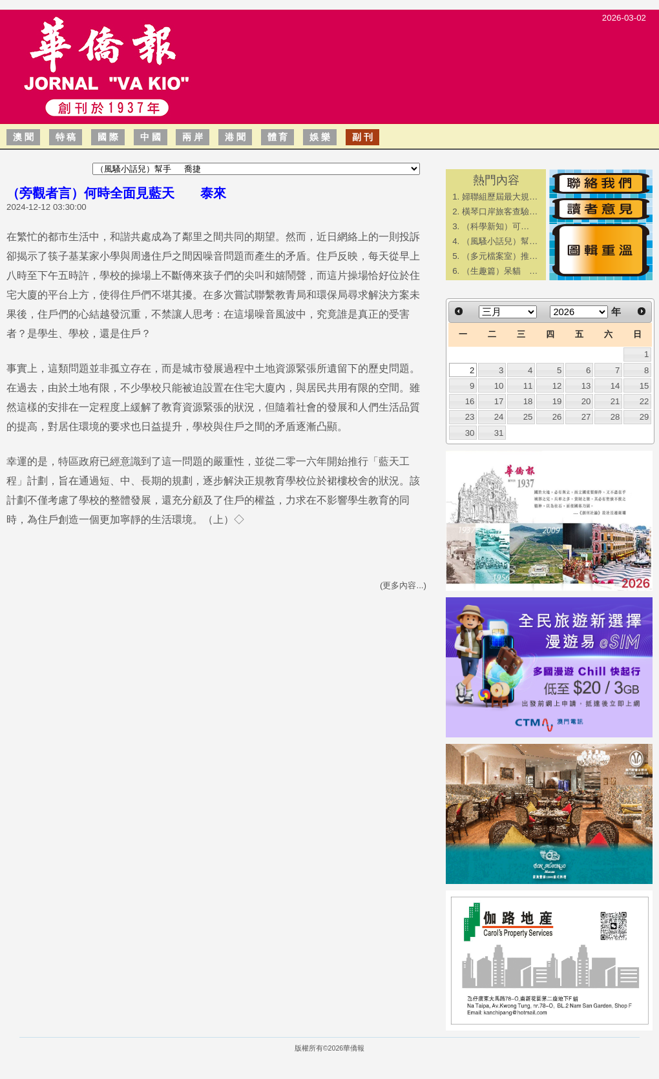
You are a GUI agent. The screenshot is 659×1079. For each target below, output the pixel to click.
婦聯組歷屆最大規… (500, 196)
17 (499, 401)
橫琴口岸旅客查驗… (500, 211)
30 (470, 433)
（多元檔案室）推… (500, 256)
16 (470, 401)
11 (528, 386)
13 (586, 386)
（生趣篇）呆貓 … (500, 271)
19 (557, 401)
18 (528, 401)
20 (586, 401)
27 (586, 417)
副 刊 (362, 137)
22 (644, 401)
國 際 (108, 137)
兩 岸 (192, 137)
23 (470, 417)
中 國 (150, 137)
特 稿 (66, 137)
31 (499, 433)
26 (557, 417)
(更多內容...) (403, 585)
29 (644, 417)
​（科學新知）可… (495, 226)
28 (615, 417)
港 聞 (235, 137)
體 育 (277, 137)
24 (499, 417)
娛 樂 (319, 137)
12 (557, 386)
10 (499, 386)
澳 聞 (23, 137)
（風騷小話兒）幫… (500, 241)
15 (644, 386)
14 (615, 386)
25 (528, 417)
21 (615, 401)
